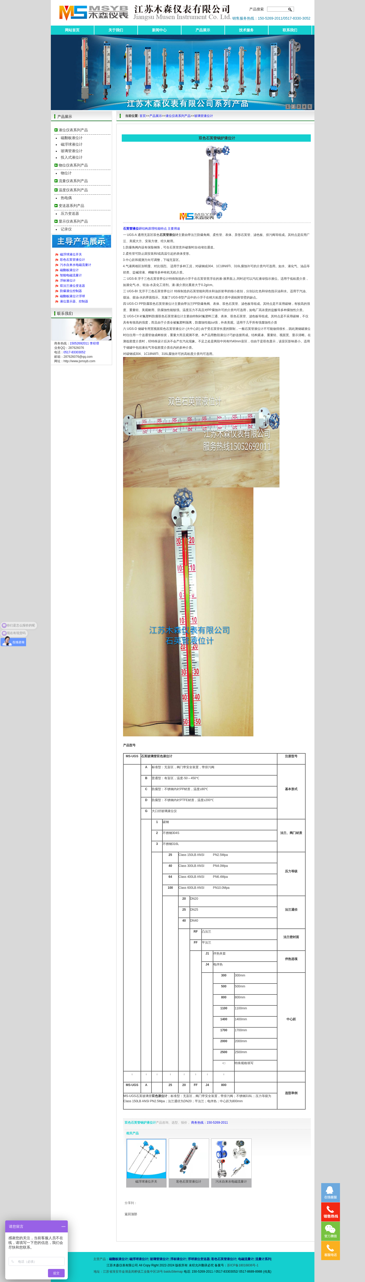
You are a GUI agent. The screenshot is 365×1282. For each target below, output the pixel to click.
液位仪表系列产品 (73, 130)
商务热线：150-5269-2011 (209, 1122)
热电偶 (66, 198)
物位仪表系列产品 (73, 165)
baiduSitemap (173, 1271)
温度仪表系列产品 (73, 190)
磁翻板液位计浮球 (72, 296)
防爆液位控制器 (71, 291)
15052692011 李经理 (84, 343)
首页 (142, 116)
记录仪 (66, 229)
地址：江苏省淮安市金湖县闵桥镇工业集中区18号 (129, 1271)
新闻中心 (159, 30)
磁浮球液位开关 (71, 254)
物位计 (66, 173)
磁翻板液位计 (72, 138)
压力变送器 (70, 213)
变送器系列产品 (71, 206)
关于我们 (115, 30)
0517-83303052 (75, 352)
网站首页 (72, 30)
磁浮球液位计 (72, 144)
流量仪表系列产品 (73, 181)
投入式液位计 (72, 157)
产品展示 (203, 30)
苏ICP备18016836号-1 (242, 1265)
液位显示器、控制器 (74, 301)
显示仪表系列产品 (73, 221)
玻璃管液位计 (72, 151)
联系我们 (290, 30)
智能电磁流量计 (71, 275)
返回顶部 (131, 1214)
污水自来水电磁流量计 (75, 265)
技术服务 (246, 30)
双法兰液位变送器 (72, 286)
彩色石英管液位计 (72, 259)
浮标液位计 (68, 280)
